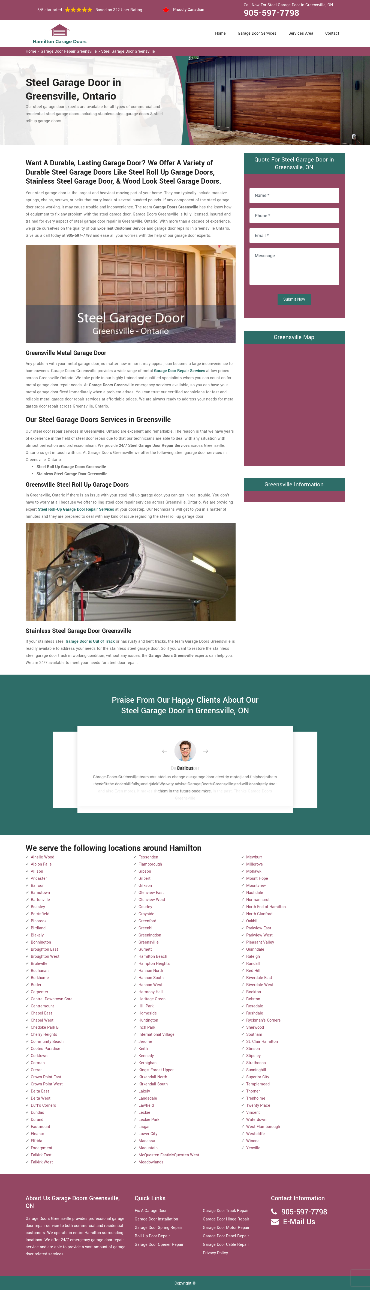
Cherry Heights (44, 1034)
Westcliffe (255, 1134)
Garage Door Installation (156, 1219)
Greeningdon (150, 935)
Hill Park (146, 1006)
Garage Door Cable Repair (226, 1244)
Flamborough (150, 864)
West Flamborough (263, 1127)
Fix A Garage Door (151, 1211)
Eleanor (37, 1134)
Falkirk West (42, 1162)
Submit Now (294, 299)
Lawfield (146, 1105)
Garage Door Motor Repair (226, 1228)
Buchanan (40, 971)
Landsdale (148, 1098)
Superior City (257, 1077)
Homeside (148, 1013)
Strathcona (256, 1063)
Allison (37, 871)
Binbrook (38, 921)
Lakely (144, 1091)
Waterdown (256, 1120)
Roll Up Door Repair (152, 1236)
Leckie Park (149, 1120)
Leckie (144, 1112)
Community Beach (47, 1041)
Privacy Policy (215, 1253)
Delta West (40, 1098)
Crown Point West (47, 1084)
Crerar (36, 1070)
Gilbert (145, 878)
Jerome (145, 1041)
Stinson (253, 1049)
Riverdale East (259, 978)
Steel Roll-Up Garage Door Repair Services (76, 509)
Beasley (38, 907)
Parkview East (258, 928)
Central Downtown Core (52, 999)
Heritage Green (152, 999)
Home (220, 33)
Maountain (148, 1148)
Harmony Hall (151, 992)
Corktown (39, 1056)
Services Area (300, 33)
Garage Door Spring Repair (158, 1228)
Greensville (149, 942)
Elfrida (36, 1141)
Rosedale (254, 1006)
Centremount (42, 1006)
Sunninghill (256, 1070)
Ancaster (39, 878)
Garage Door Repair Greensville (69, 51)
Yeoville (253, 1148)
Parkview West (259, 935)
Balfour (37, 885)
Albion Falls (41, 864)
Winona (253, 1141)
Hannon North (151, 971)
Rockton (253, 992)
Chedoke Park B (45, 1027)
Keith (143, 1049)
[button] (169, 751)
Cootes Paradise (45, 1049)
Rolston (253, 999)
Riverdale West (259, 985)
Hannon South (151, 978)
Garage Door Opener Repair (159, 1244)
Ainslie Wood (42, 857)
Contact (332, 33)
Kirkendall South (153, 1084)
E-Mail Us (299, 1222)
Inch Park (147, 1027)
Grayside (146, 914)
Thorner (253, 1091)
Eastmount (40, 1127)
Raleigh (253, 956)
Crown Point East (46, 1077)
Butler (36, 985)
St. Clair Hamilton (262, 1041)
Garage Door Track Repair (226, 1211)
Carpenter (39, 992)
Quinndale (255, 949)
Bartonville (40, 900)
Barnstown (40, 893)
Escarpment (41, 1148)
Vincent (253, 1112)
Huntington (148, 1020)
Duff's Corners (43, 1105)
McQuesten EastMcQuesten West (169, 1155)
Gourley (145, 907)
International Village (157, 1034)
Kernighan (148, 1063)
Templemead (258, 1084)
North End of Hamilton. (266, 907)
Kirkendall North (153, 1077)
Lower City (148, 1134)
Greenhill (147, 928)
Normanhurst (258, 900)
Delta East (40, 1091)
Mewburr (254, 857)
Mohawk (253, 871)
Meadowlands (151, 1162)
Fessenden (148, 857)
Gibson (145, 871)
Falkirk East (41, 1155)
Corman (38, 1063)
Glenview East (151, 893)
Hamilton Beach (153, 956)
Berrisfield (40, 914)
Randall (253, 963)
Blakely (37, 935)
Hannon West (151, 985)
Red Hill (253, 971)
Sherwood (255, 1027)
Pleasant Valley (260, 942)
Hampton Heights (154, 963)
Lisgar (144, 1127)
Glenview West (152, 900)
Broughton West (45, 956)
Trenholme (255, 1098)
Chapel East (41, 1013)
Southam (254, 1034)
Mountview (256, 885)
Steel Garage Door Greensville (128, 51)
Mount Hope (257, 878)
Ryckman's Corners (263, 1020)
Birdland (38, 928)
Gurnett (145, 949)
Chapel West (42, 1020)
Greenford (147, 921)
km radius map (294, 403)
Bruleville (39, 963)
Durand (37, 1120)
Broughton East (44, 949)
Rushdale (254, 1013)
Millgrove (254, 864)
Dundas (37, 1112)
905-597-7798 (271, 13)
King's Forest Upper (156, 1070)
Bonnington (41, 942)
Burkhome (40, 978)
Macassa (147, 1141)
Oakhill (252, 921)
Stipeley (253, 1056)
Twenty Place (258, 1105)
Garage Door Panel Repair (226, 1236)
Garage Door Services (257, 33)
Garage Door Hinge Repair (226, 1219)
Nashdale (254, 893)
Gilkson (145, 885)
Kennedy (146, 1056)
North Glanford (259, 914)
